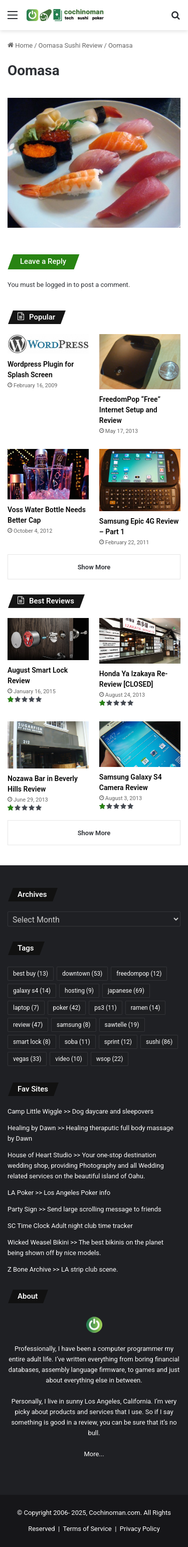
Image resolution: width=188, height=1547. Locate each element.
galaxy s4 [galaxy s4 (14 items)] (32, 990)
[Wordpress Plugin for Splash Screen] (48, 344)
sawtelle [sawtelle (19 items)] (122, 1024)
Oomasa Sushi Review (71, 45)
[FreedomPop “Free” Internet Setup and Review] (139, 361)
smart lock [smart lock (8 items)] (32, 1041)
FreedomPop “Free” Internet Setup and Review (129, 409)
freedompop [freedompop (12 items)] (138, 973)
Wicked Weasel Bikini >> (42, 1242)
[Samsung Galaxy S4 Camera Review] (139, 744)
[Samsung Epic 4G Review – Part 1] (139, 480)
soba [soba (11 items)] (77, 1041)
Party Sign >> (27, 1209)
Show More (94, 567)
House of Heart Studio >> (44, 1155)
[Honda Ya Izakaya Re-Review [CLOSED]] (139, 641)
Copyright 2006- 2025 (55, 1512)
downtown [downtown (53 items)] (82, 973)
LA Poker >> (25, 1192)
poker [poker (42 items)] (67, 1007)
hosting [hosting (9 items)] (79, 990)
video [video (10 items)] (68, 1058)
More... (94, 1454)
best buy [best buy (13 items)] (30, 973)
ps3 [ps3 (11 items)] (105, 1007)
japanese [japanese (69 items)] (126, 990)
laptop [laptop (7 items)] (26, 1007)
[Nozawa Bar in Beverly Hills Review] (48, 744)
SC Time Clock (29, 1225)
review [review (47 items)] (28, 1024)
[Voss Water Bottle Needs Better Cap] (48, 474)
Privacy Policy (140, 1528)
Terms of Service (87, 1528)
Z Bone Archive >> (34, 1269)
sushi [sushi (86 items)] (159, 1041)
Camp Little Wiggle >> (39, 1111)
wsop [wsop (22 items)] (109, 1058)
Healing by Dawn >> (36, 1128)
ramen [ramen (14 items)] (145, 1007)
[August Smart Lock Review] (48, 639)
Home (20, 45)
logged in (58, 284)
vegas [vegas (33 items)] (27, 1058)
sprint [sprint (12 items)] (118, 1041)
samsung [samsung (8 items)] (73, 1024)
